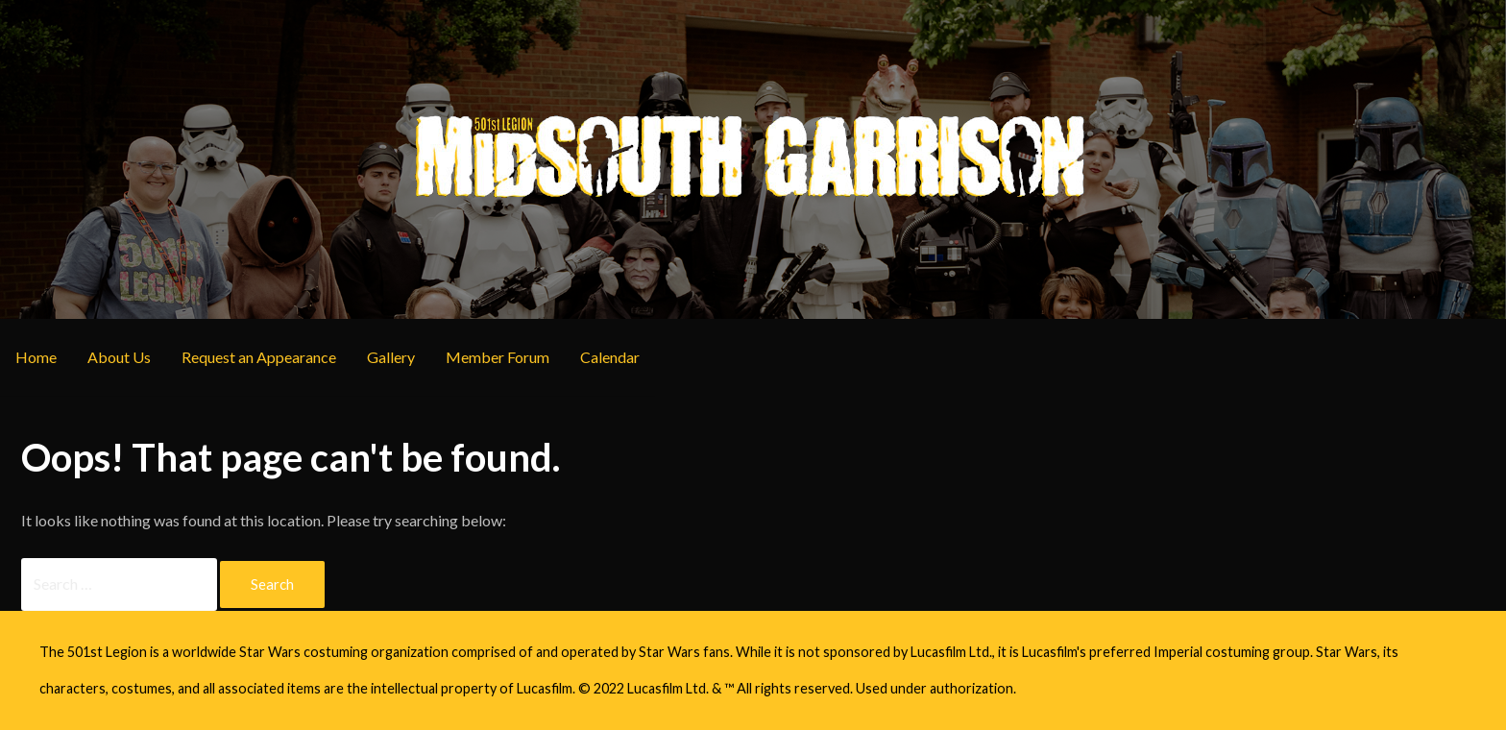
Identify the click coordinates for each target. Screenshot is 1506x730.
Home (36, 357)
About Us (119, 357)
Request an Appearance (259, 357)
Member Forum (497, 357)
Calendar (610, 357)
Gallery (391, 357)
